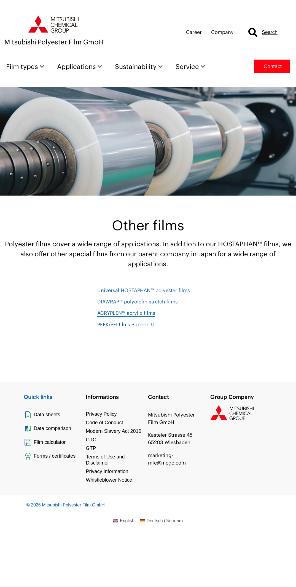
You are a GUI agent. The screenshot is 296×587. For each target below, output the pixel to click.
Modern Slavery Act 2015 (113, 431)
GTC (91, 439)
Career (194, 32)
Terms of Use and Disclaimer (105, 460)
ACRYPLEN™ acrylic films (126, 313)
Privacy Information (107, 471)
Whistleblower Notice (109, 480)
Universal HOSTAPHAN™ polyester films (143, 290)
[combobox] (268, 32)
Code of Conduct (104, 422)
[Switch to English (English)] (124, 521)
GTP (91, 448)
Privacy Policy (101, 414)
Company (222, 32)
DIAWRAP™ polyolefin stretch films (137, 301)
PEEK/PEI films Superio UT (127, 324)
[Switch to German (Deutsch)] (161, 521)
